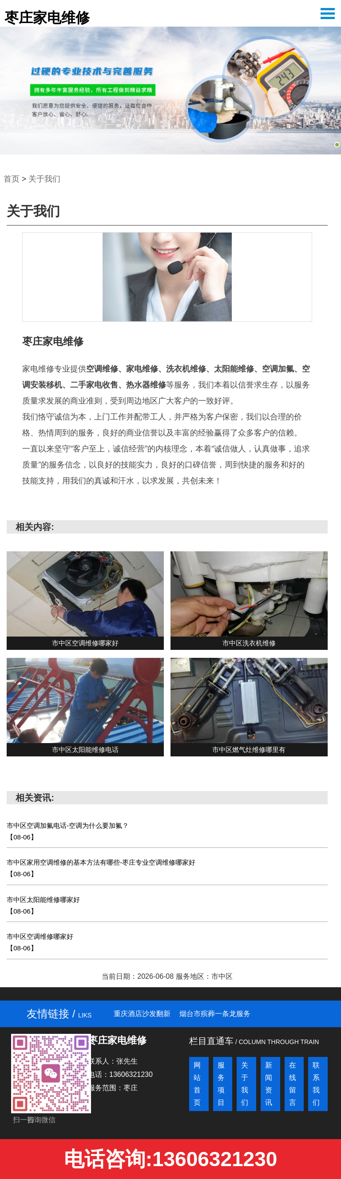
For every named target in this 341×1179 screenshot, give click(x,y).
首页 (12, 178)
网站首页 (197, 1083)
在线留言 (292, 1083)
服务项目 (221, 1083)
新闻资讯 (268, 1083)
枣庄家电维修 (47, 18)
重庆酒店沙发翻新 (142, 1013)
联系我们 (316, 1083)
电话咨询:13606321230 (171, 1159)
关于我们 (44, 178)
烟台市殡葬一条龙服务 (214, 1013)
